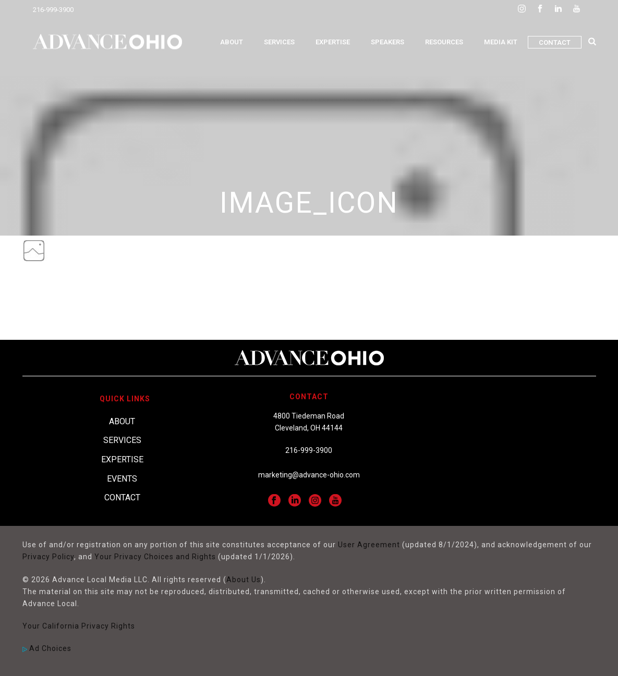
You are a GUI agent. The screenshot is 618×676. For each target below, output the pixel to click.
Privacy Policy (48, 556)
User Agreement (369, 544)
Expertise (333, 42)
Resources (444, 42)
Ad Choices (46, 648)
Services (279, 42)
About (231, 42)
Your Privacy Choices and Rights (155, 556)
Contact (555, 42)
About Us (243, 579)
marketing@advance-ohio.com (309, 475)
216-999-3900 (53, 10)
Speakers (387, 42)
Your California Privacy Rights (78, 626)
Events (122, 479)
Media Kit (500, 42)
